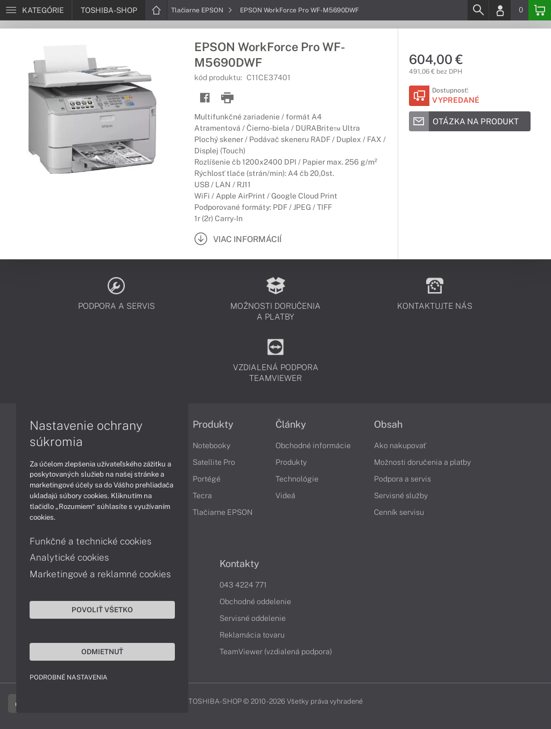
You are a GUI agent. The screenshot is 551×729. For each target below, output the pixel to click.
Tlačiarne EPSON (201, 10)
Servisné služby (401, 495)
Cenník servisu (399, 512)
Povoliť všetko (102, 609)
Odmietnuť (102, 651)
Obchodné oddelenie (255, 601)
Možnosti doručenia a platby (422, 462)
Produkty (213, 424)
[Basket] (539, 10)
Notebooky (211, 445)
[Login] (500, 10)
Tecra (202, 495)
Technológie (297, 479)
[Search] (478, 10)
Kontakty (239, 564)
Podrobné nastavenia (69, 677)
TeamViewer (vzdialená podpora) (276, 651)
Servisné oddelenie (253, 618)
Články (291, 424)
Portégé (207, 479)
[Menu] (36, 10)
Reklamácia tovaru (252, 635)
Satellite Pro (214, 462)
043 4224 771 (243, 585)
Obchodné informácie (313, 445)
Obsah (388, 424)
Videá (285, 495)
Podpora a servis (402, 479)
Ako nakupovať (400, 445)
